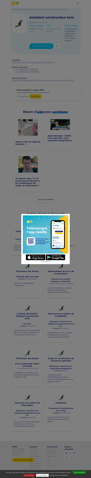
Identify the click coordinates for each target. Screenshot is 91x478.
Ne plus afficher (45, 261)
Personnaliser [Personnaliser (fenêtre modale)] (42, 475)
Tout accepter (79, 472)
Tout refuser (29, 475)
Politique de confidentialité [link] (59, 475)
